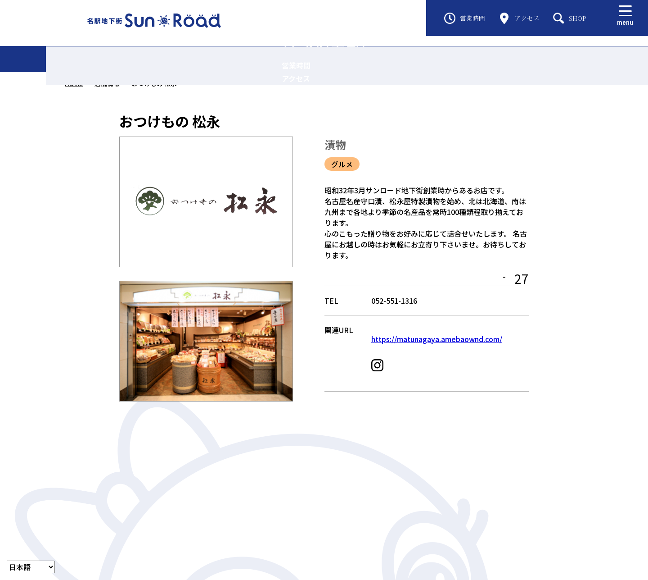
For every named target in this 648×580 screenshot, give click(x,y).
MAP (491, 280)
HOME (74, 83)
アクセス (519, 18)
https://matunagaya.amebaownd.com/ (436, 345)
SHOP (569, 18)
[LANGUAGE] (31, 567)
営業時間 (464, 18)
